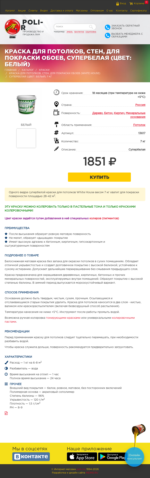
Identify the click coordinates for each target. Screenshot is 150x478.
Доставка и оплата (62, 11)
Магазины (82, 11)
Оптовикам (97, 11)
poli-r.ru (81, 469)
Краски (44, 70)
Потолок (139, 125)
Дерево (97, 113)
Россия (140, 105)
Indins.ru (92, 473)
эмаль (70, 32)
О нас (109, 11)
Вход (123, 4)
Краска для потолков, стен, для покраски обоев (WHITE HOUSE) (54, 73)
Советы (33, 11)
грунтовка (91, 32)
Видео (44, 11)
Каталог (10, 11)
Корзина (139, 4)
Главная (11, 70)
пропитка (79, 32)
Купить (99, 177)
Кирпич (119, 113)
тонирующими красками (63, 318)
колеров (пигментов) (104, 218)
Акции (22, 11)
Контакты (122, 11)
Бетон (108, 113)
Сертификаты (138, 11)
